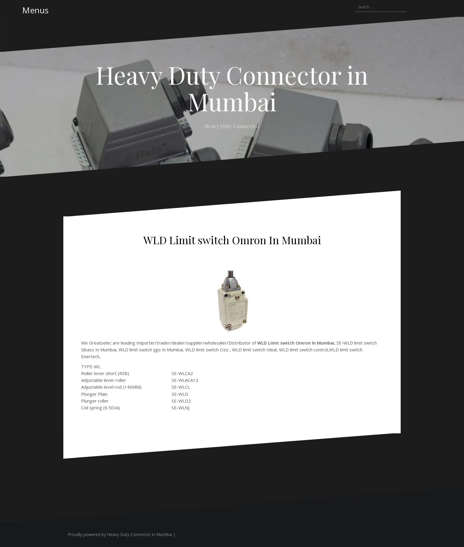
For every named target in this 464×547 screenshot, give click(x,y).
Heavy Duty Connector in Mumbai (232, 88)
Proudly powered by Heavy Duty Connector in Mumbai (120, 534)
